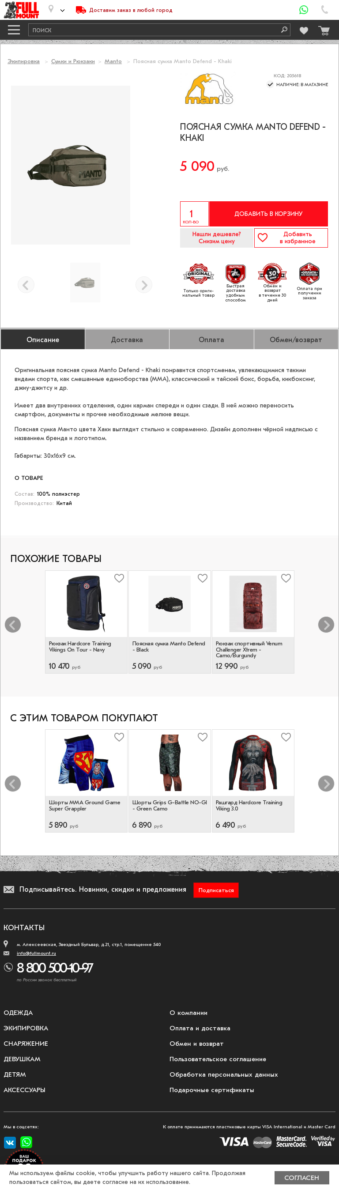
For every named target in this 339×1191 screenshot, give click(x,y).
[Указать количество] (194, 213)
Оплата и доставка (200, 1028)
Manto (113, 61)
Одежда (18, 1013)
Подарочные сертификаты (212, 1090)
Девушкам (22, 1059)
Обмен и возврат (197, 1044)
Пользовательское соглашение (218, 1059)
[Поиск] (281, 29)
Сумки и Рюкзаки (73, 61)
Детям (15, 1074)
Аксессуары (24, 1090)
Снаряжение (26, 1044)
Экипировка (24, 61)
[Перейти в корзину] (322, 28)
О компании (188, 1013)
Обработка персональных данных (224, 1074)
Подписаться (216, 890)
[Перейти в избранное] (303, 29)
